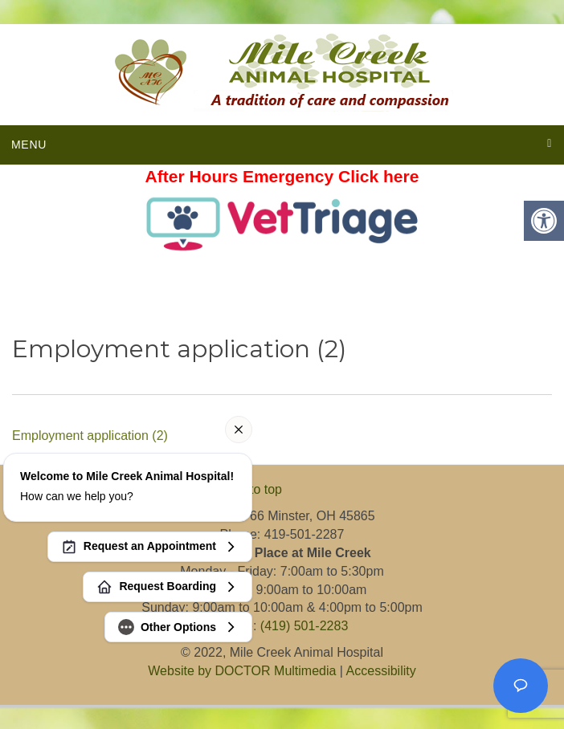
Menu (29, 144)
